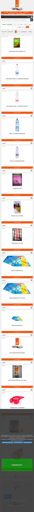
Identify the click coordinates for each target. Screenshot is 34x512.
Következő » (24, 31)
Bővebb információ (18, 442)
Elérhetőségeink (11, 13)
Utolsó (30, 31)
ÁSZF (21, 12)
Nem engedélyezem (27, 442)
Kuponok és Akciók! (14, 12)
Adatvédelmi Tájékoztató (7, 442)
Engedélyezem (17, 465)
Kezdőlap (6, 12)
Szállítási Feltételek (20, 13)
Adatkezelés (26, 12)
